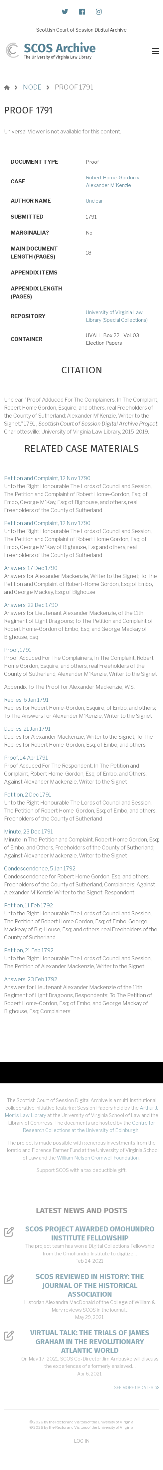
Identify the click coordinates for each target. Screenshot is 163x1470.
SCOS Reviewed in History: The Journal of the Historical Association (90, 1285)
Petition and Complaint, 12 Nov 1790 (47, 478)
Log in (81, 1441)
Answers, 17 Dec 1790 (31, 568)
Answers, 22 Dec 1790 (31, 605)
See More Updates (133, 1387)
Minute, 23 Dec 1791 (28, 831)
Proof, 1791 (17, 650)
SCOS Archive (60, 48)
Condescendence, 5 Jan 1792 (40, 868)
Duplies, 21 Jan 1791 (27, 729)
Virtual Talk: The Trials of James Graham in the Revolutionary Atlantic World (89, 1342)
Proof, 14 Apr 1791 (26, 758)
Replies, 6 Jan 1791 (26, 700)
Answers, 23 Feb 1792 (30, 979)
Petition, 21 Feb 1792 (29, 950)
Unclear (94, 201)
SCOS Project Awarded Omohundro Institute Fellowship (89, 1233)
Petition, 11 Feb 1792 (28, 905)
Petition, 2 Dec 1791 (27, 795)
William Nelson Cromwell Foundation (98, 1158)
